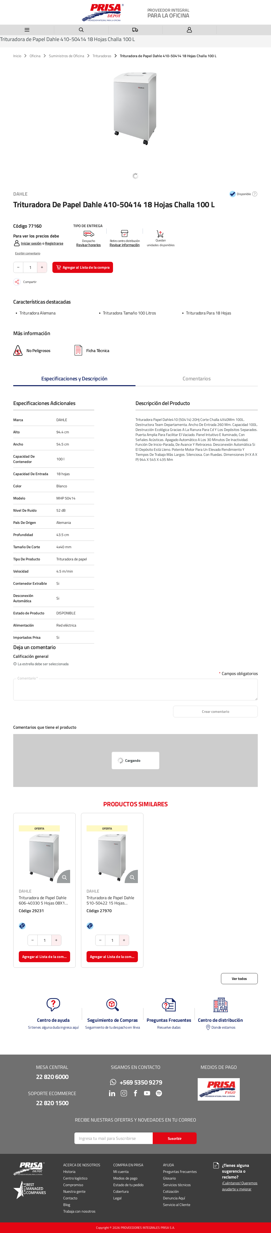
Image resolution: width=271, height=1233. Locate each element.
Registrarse (54, 243)
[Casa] (103, 12)
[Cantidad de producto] (30, 267)
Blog (66, 1204)
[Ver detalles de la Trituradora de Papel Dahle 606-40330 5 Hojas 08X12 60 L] (44, 857)
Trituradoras (102, 55)
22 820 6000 (52, 1076)
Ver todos (239, 978)
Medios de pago (125, 1178)
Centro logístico (75, 1178)
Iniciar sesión (31, 243)
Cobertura (121, 1191)
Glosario (169, 1178)
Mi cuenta (121, 1171)
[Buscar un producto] (81, 30)
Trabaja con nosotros (79, 1211)
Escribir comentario (27, 253)
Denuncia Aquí (174, 1198)
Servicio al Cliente (176, 1204)
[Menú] (27, 30)
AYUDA (168, 1165)
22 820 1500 (52, 1102)
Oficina (35, 55)
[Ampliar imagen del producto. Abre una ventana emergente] (63, 876)
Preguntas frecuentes (180, 1171)
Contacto (70, 1198)
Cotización (171, 1191)
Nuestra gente (74, 1191)
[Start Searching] (175, 1138)
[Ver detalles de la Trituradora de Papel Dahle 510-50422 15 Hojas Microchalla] (112, 857)
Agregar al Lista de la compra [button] (83, 267)
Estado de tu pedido (128, 1184)
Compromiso (73, 1184)
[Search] (135, 1138)
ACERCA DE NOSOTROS (81, 1165)
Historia (69, 1171)
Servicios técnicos (177, 1184)
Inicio (17, 55)
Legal (117, 1198)
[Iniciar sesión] (189, 30)
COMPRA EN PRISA (128, 1165)
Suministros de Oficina (66, 55)
